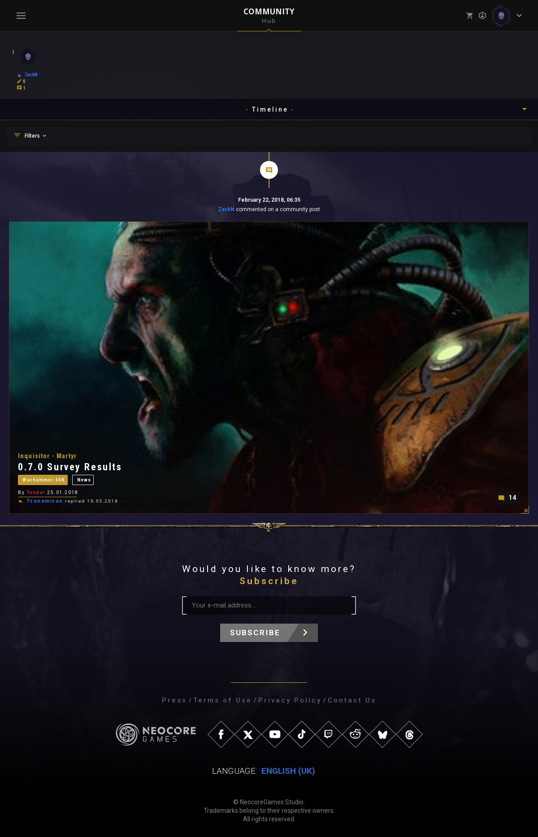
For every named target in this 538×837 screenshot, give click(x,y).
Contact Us (352, 700)
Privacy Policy (289, 700)
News (87, 480)
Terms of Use (222, 700)
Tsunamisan (44, 500)
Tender (36, 491)
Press (174, 700)
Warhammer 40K (45, 480)
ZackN (226, 209)
